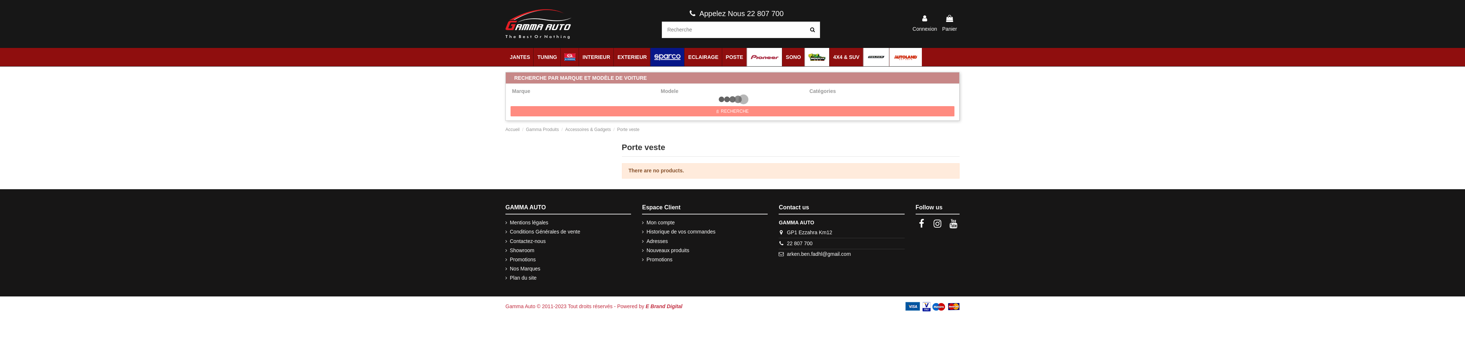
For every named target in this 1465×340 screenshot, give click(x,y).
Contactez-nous (528, 241)
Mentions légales (529, 222)
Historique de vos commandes (680, 232)
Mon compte (660, 222)
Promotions (523, 259)
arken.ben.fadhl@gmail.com (819, 254)
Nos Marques (525, 269)
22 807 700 (800, 243)
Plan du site (523, 278)
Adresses (657, 241)
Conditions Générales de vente (545, 232)
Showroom (522, 250)
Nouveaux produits (667, 250)
